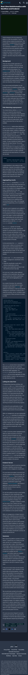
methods (14, 222)
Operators (5, 92)
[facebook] (6, 627)
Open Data (14, 655)
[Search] (23, 2)
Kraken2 (11, 473)
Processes (12, 92)
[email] (15, 627)
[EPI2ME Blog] (10, 2)
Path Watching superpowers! (13, 107)
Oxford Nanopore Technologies (8, 653)
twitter (16, 646)
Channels (15, 89)
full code (17, 285)
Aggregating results (10, 179)
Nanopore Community (21, 653)
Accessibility (21, 649)
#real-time (13, 621)
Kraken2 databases (12, 481)
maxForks (13, 436)
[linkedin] (12, 627)
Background (7, 61)
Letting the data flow (10, 380)
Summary (7, 534)
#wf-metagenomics (20, 621)
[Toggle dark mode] (20, 2)
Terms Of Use (14, 649)
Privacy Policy (7, 649)
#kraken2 (7, 623)
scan (8, 203)
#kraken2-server (13, 623)
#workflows (7, 621)
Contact (20, 655)
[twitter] (9, 627)
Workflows (8, 655)
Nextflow (12, 44)
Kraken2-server (6, 499)
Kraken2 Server (8, 460)
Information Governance (14, 651)
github (12, 646)
